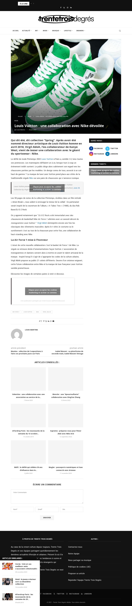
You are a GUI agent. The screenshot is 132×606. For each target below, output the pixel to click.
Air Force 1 (15, 312)
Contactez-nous (75, 547)
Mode (45, 31)
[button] (31, 4)
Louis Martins (21, 130)
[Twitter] (64, 8)
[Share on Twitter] (46, 321)
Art (36, 31)
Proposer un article (76, 573)
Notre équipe (73, 553)
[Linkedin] (71, 8)
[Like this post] (41, 321)
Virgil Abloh (42, 223)
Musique (55, 31)
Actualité (26, 31)
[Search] (120, 30)
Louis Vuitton (47, 159)
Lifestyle (67, 31)
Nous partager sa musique (79, 560)
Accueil (16, 31)
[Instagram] (67, 8)
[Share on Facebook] (43, 321)
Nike (31, 178)
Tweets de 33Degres (105, 171)
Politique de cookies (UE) (79, 566)
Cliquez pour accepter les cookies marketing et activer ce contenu (47, 188)
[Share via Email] (53, 321)
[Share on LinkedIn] (48, 321)
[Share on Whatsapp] (51, 321)
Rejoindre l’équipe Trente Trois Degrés (84, 580)
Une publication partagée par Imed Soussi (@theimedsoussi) (43, 301)
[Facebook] (60, 8)
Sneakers (80, 31)
